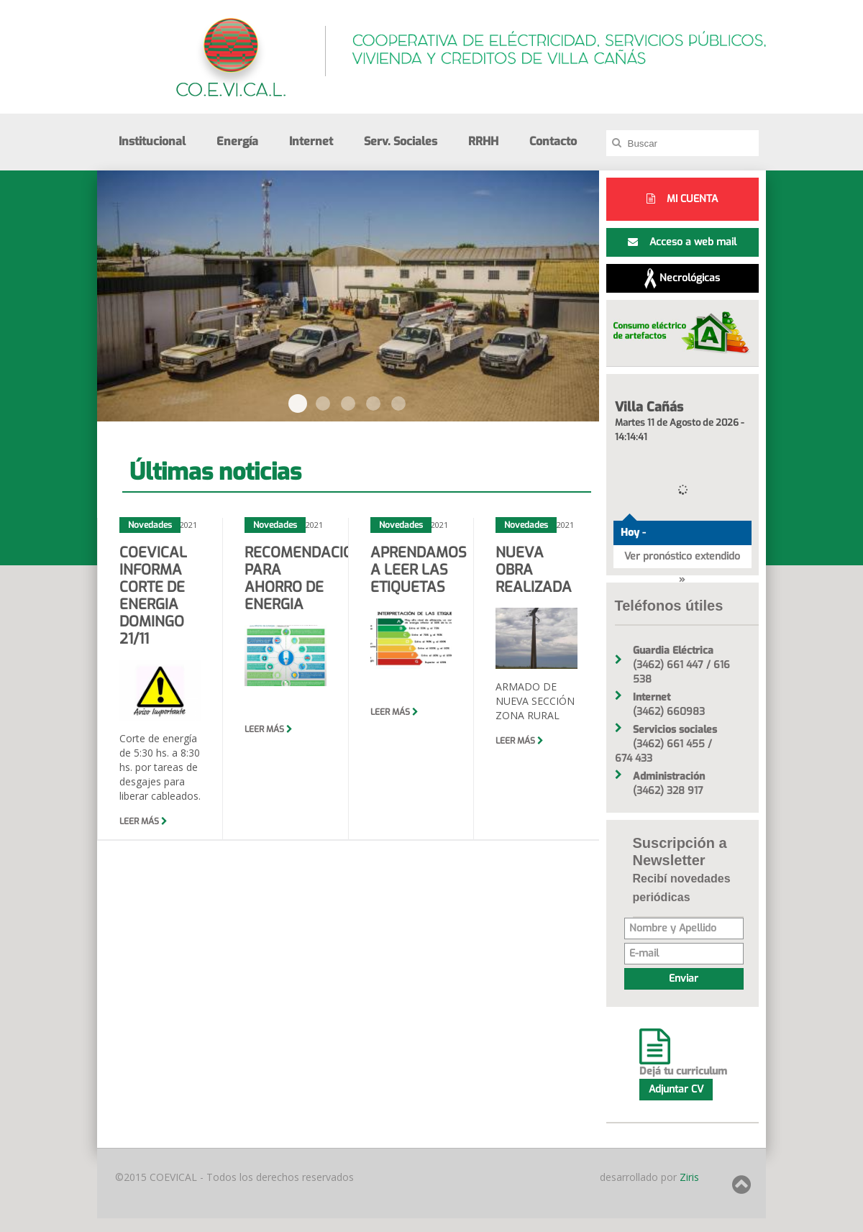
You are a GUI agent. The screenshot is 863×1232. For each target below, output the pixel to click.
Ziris (688, 1177)
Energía (237, 141)
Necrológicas (682, 278)
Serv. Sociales (400, 141)
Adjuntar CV (676, 1089)
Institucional (152, 141)
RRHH (483, 141)
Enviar (683, 978)
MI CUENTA (682, 199)
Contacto (553, 141)
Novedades (150, 525)
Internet (311, 141)
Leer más (143, 821)
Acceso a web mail (682, 242)
